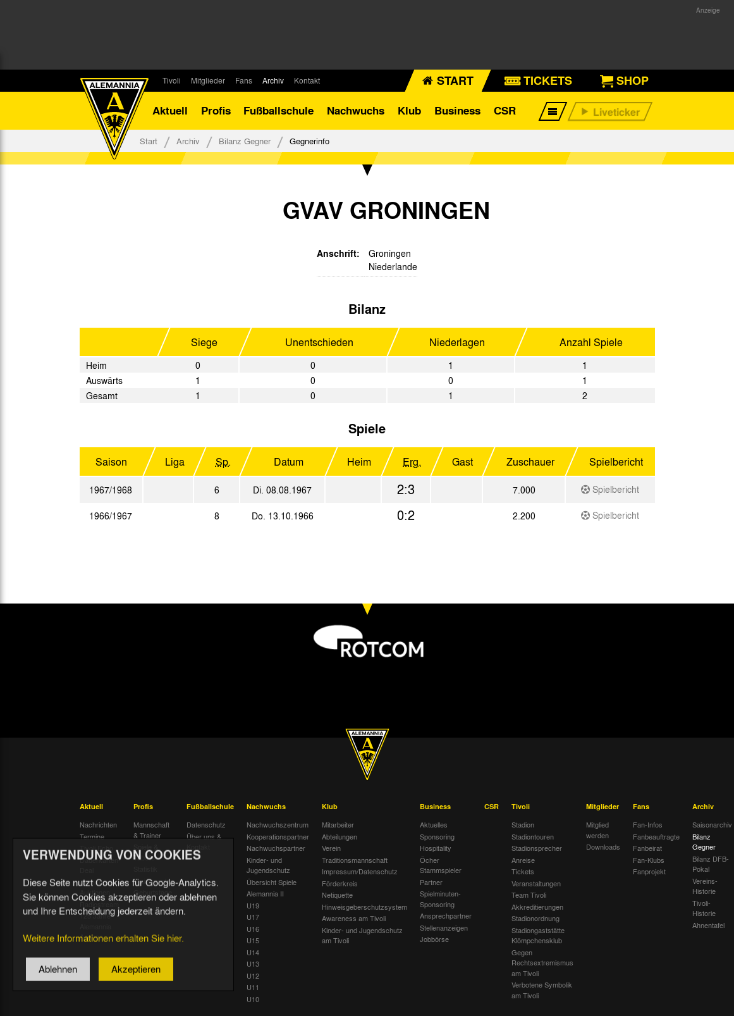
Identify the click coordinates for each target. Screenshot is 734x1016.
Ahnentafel (708, 925)
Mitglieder (208, 80)
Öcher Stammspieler (441, 865)
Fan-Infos (648, 824)
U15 (253, 940)
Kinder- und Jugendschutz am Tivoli (362, 935)
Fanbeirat (647, 848)
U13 (253, 963)
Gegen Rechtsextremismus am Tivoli (542, 962)
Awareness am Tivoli (354, 918)
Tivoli (171, 80)
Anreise (523, 860)
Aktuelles (434, 824)
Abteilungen (339, 836)
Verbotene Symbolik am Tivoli (541, 989)
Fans (243, 80)
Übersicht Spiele (272, 882)
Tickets (522, 871)
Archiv (273, 80)
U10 (253, 999)
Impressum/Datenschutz (360, 871)
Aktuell (170, 110)
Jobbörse (434, 939)
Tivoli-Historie (704, 908)
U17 (253, 917)
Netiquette (337, 894)
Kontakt (307, 80)
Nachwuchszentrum (278, 824)
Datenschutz (206, 824)
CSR (505, 110)
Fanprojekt (649, 871)
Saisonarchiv (712, 824)
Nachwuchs (355, 110)
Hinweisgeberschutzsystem (364, 906)
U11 (253, 987)
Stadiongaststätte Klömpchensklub (538, 935)
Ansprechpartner (446, 915)
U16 (253, 929)
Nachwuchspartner (276, 848)
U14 (253, 952)
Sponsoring (437, 836)
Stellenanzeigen (444, 927)
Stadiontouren (532, 836)
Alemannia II (265, 893)
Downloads (603, 846)
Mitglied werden (597, 829)
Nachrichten (98, 824)
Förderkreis (340, 883)
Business (457, 110)
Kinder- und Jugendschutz (268, 865)
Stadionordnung (535, 918)
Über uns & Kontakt (204, 841)
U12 (253, 975)
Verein (331, 848)
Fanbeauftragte (656, 836)
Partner (431, 882)
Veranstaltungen (536, 883)
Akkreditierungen (537, 906)
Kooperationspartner (278, 836)
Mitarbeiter (338, 824)
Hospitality (435, 848)
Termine (92, 836)
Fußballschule (278, 110)
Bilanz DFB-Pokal (710, 863)
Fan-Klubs (648, 860)
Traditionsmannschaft (355, 860)
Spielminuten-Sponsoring (440, 898)
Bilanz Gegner (245, 141)
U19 (253, 905)
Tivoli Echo (96, 848)
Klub (409, 110)
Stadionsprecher (536, 848)
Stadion (522, 824)
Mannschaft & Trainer (151, 829)
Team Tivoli (528, 894)
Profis (216, 110)
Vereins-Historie (705, 886)
